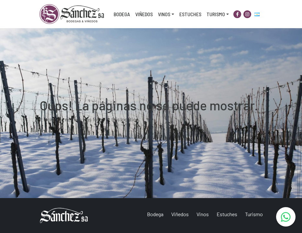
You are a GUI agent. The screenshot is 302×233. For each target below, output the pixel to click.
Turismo (216, 14)
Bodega (122, 14)
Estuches (190, 14)
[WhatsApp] (286, 217)
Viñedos (144, 14)
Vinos (164, 14)
